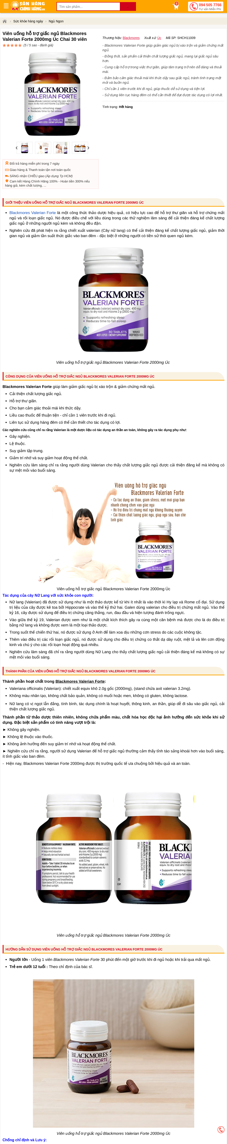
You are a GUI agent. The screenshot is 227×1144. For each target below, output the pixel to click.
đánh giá (146, 47)
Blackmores (131, 54)
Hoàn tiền (67, 165)
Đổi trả (14, 147)
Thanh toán (36, 153)
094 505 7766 (210, 7)
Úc (159, 54)
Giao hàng (17, 153)
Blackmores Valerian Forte (32, 196)
